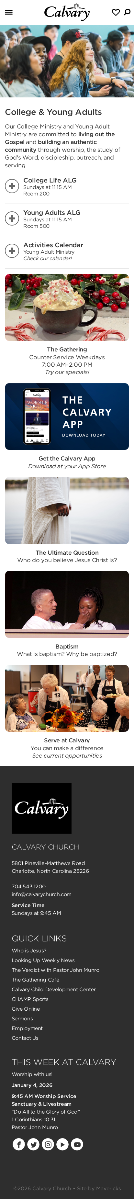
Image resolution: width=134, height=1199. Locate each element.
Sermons (22, 1019)
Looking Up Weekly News (43, 960)
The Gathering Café (35, 980)
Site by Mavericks (99, 1188)
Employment (27, 1028)
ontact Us (27, 1038)
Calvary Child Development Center (53, 989)
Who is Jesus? (29, 951)
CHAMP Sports (30, 999)
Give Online (26, 1009)
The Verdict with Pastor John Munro (55, 970)
